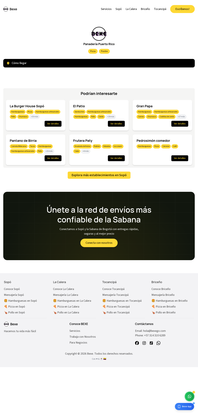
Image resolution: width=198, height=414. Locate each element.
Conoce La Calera (63, 289)
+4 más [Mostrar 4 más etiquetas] (85, 151)
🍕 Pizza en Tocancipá (116, 307)
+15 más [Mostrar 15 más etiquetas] (49, 151)
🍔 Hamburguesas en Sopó (20, 301)
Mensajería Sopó (14, 295)
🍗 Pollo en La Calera (66, 312)
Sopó (119, 9)
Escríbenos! (182, 9)
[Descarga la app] (184, 406)
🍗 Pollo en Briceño (163, 312)
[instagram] (144, 343)
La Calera (131, 9)
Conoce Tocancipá (113, 289)
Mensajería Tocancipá (115, 295)
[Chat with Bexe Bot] (189, 396)
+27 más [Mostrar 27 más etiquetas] (181, 116)
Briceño (145, 9)
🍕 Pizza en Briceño (163, 307)
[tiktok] (151, 343)
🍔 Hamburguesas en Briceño (169, 301)
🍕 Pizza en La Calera (66, 307)
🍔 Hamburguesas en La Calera (72, 301)
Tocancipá (160, 9)
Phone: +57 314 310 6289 (150, 335)
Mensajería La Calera (65, 295)
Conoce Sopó (12, 289)
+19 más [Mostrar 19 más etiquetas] (110, 116)
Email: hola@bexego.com (150, 331)
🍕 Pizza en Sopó (14, 307)
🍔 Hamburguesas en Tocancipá (122, 301)
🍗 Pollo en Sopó (14, 312)
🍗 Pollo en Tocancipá (116, 312)
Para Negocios (78, 343)
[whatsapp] (158, 343)
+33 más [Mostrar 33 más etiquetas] (34, 116)
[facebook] (137, 343)
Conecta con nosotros (99, 243)
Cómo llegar (17, 63)
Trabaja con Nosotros (82, 337)
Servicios (106, 9)
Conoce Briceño (161, 289)
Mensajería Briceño (163, 295)
